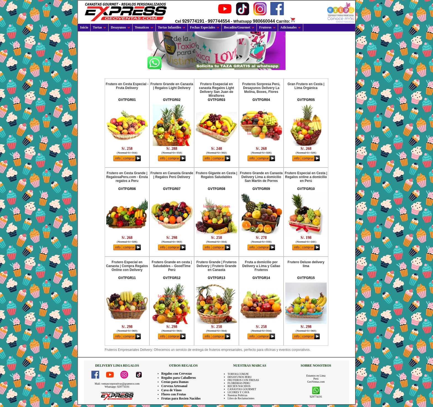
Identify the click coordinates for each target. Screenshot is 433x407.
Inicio (84, 27)
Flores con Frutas (173, 394)
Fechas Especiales (204, 27)
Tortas (99, 27)
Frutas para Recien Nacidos (180, 398)
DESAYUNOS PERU (240, 377)
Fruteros (267, 27)
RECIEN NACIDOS (239, 386)
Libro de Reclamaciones (241, 398)
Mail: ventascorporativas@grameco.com (117, 383)
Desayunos (120, 27)
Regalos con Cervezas (176, 373)
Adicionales (290, 27)
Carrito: (286, 21)
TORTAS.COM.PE (238, 373)
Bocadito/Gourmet (239, 27)
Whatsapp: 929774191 (117, 386)
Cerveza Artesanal (174, 386)
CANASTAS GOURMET (242, 389)
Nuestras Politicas (237, 395)
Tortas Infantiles (172, 27)
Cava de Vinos (171, 390)
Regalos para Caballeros (178, 378)
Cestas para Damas (175, 382)
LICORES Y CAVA (238, 392)
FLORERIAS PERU (239, 383)
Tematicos (144, 27)
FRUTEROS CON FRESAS (243, 380)
